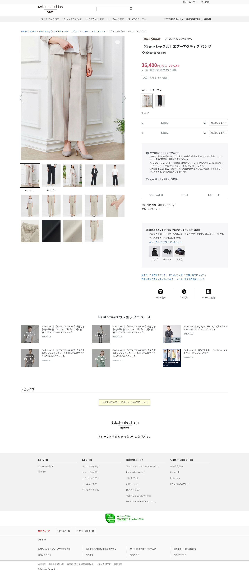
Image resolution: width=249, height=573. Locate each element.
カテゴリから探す (90, 478)
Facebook (174, 472)
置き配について (176, 275)
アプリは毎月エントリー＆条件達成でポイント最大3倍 (187, 19)
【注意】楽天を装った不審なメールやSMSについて (125, 402)
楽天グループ (189, 2)
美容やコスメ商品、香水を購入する (101, 549)
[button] (21, 98)
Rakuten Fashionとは (136, 472)
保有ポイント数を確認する (185, 549)
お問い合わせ (132, 484)
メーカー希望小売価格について (190, 279)
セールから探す (89, 484)
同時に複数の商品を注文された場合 (157, 279)
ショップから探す (90, 472)
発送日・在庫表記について (153, 275)
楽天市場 (205, 2)
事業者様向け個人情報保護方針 (80, 564)
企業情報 (42, 564)
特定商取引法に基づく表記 (138, 495)
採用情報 (118, 564)
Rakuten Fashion (65, 9)
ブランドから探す (90, 466)
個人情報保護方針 (56, 564)
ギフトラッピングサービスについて (165, 242)
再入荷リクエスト (218, 122)
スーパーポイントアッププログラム (142, 466)
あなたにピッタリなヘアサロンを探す (54, 549)
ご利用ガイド (132, 478)
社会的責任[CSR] (104, 564)
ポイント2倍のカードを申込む (143, 549)
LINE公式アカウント (179, 484)
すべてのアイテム (90, 490)
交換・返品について (195, 275)
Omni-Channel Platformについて (141, 501)
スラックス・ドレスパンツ (93, 31)
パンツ (76, 31)
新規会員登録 (176, 466)
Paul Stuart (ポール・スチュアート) (54, 31)
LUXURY (42, 472)
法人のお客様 (132, 490)
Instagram (175, 478)
